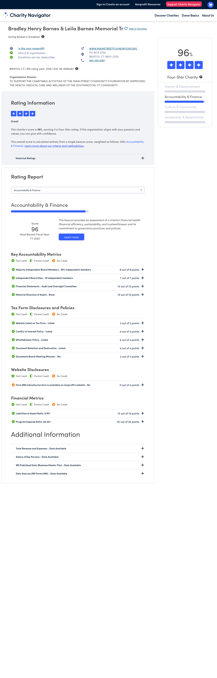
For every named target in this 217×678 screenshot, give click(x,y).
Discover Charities (167, 15)
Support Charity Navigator (183, 4)
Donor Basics (190, 15)
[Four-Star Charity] (185, 77)
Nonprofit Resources (147, 4)
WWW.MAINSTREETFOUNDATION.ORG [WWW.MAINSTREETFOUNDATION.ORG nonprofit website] (113, 48)
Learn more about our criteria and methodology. (54, 146)
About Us (208, 15)
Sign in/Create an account (113, 4)
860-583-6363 (97, 60)
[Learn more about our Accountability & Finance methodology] (71, 237)
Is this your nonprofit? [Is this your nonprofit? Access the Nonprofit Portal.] (31, 48)
